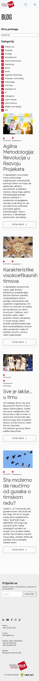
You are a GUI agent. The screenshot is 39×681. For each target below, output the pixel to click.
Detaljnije (19, 224)
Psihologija (8, 82)
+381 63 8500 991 (9, 645)
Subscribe (30, 594)
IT (4, 92)
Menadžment (9, 57)
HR (4, 110)
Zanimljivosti (8, 89)
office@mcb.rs (8, 635)
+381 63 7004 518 (9, 643)
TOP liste (7, 85)
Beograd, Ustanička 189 (11, 653)
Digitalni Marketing (11, 75)
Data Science (9, 103)
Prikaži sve (7, 47)
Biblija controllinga (11, 106)
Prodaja (6, 54)
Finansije (6, 50)
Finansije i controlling (12, 78)
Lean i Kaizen (9, 99)
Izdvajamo (7, 96)
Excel (5, 71)
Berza (5, 68)
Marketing (7, 64)
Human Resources (11, 61)
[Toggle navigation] (25, 4)
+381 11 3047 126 (9, 628)
